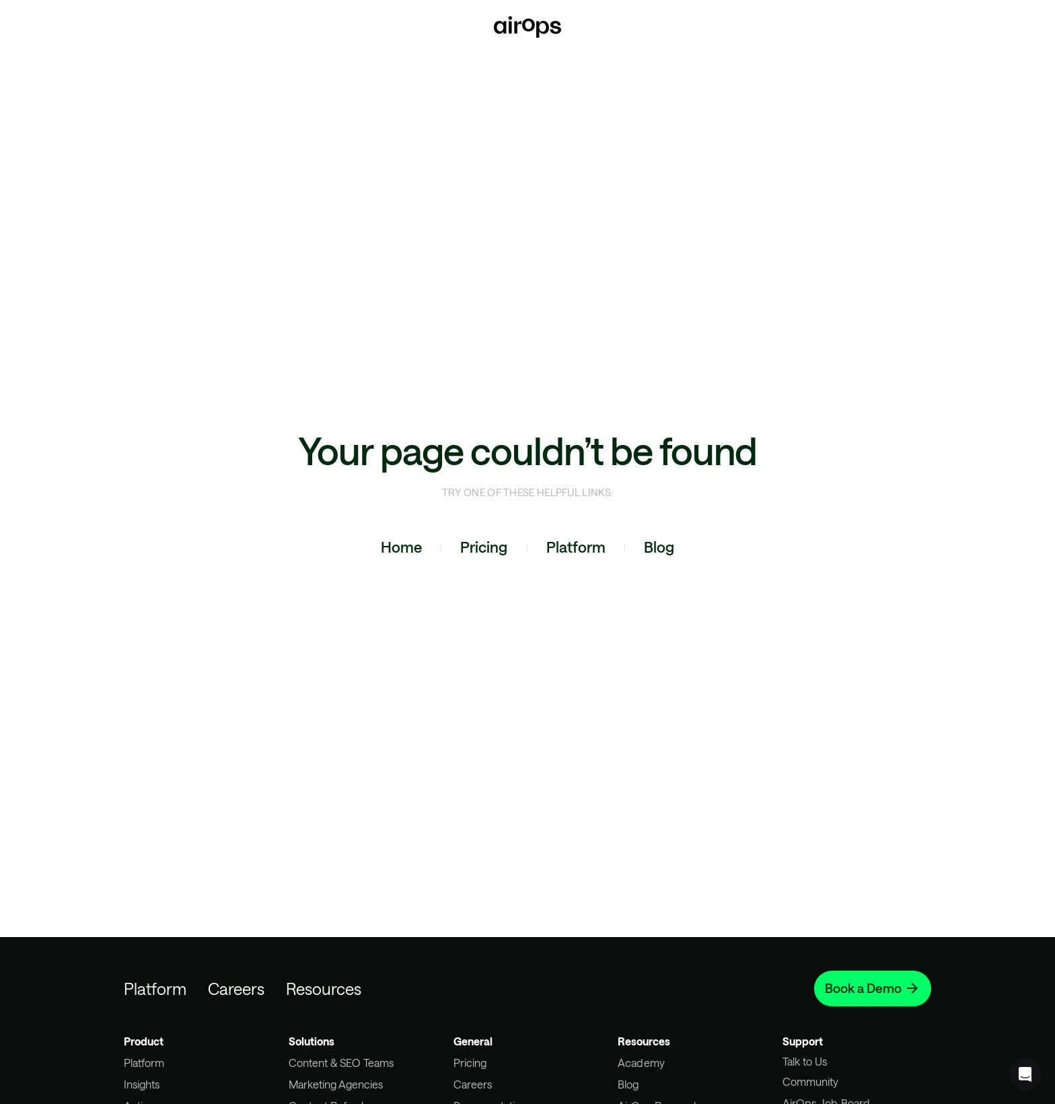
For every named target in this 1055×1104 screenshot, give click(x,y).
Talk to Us (805, 1061)
